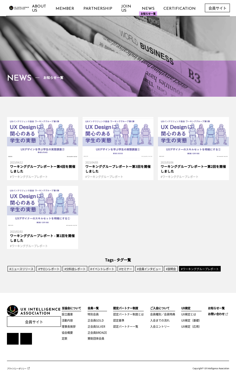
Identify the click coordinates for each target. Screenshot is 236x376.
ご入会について (160, 308)
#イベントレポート (102, 269)
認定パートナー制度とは (128, 314)
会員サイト (34, 321)
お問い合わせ (216, 314)
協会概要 (67, 332)
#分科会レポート (75, 269)
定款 (64, 338)
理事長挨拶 (69, 326)
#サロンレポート (48, 269)
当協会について (71, 308)
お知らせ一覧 (216, 308)
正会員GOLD (96, 320)
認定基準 (118, 320)
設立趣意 (67, 314)
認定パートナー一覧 (125, 326)
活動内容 (67, 320)
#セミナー (125, 269)
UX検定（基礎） (191, 320)
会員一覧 (93, 308)
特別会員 (93, 314)
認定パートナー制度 (125, 308)
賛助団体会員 (96, 338)
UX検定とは (188, 314)
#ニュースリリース (21, 269)
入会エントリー (160, 326)
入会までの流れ (160, 320)
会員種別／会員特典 (162, 314)
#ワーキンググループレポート (200, 269)
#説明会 (171, 269)
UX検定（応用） (191, 326)
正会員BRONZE (97, 332)
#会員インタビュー (149, 269)
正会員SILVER (96, 326)
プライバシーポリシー (16, 368)
